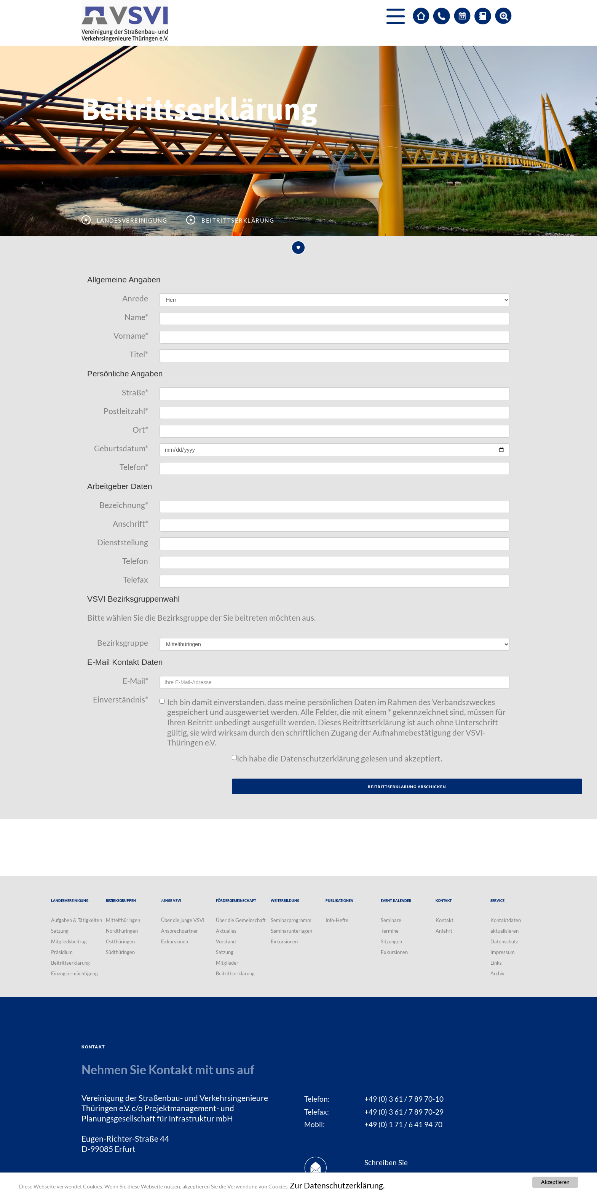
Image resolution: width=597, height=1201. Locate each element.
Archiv (497, 973)
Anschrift (130, 524)
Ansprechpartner (179, 931)
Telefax (135, 580)
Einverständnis (120, 699)
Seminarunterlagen (291, 931)
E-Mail (135, 681)
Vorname (130, 336)
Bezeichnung (123, 505)
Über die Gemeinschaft (241, 920)
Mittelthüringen (123, 920)
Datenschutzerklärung (319, 758)
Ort (140, 430)
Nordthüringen (122, 931)
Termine (390, 931)
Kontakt (444, 920)
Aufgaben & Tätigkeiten (76, 920)
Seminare (391, 920)
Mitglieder (227, 963)
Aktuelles (226, 931)
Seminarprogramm (291, 920)
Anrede (135, 298)
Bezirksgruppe (122, 643)
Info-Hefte (337, 920)
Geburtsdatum (121, 448)
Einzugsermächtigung (74, 973)
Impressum (502, 952)
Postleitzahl (126, 411)
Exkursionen (174, 941)
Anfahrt (444, 931)
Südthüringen (120, 952)
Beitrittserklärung (70, 963)
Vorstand (226, 941)
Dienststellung (122, 542)
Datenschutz (504, 941)
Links (496, 963)
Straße (135, 392)
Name (136, 317)
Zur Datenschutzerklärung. (337, 1186)
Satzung (60, 931)
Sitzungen (391, 941)
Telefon (134, 467)
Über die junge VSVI (182, 920)
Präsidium (62, 952)
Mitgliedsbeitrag (69, 941)
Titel (138, 354)
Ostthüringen (120, 941)
